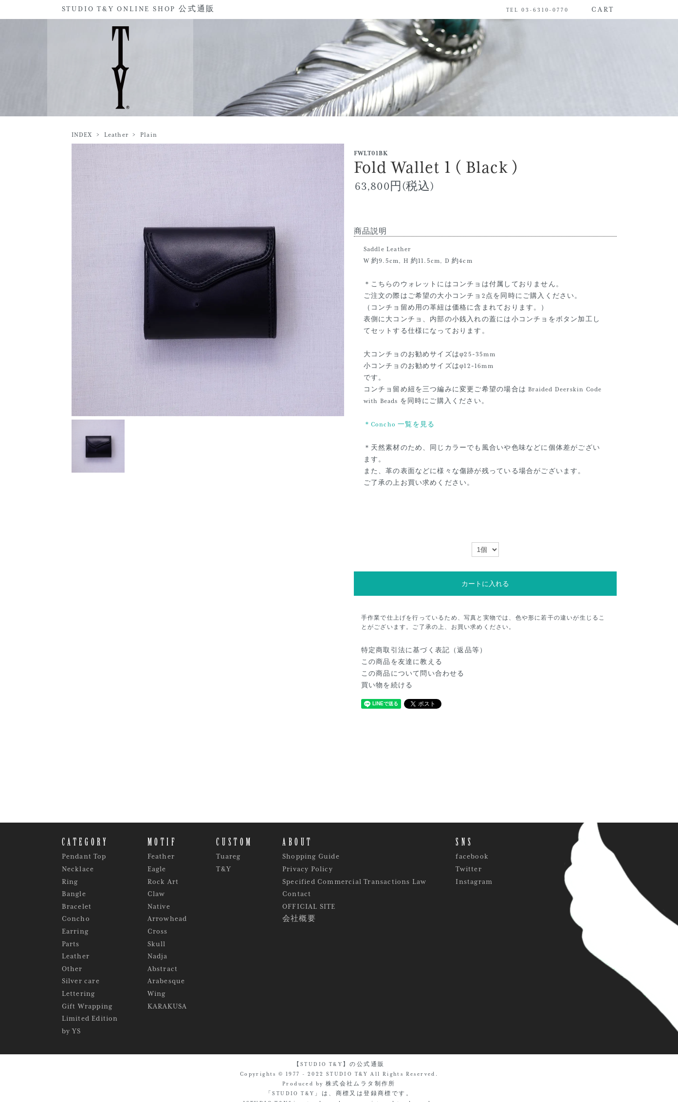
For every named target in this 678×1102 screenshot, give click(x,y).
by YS (71, 1031)
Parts (71, 944)
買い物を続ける (387, 685)
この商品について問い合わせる (413, 673)
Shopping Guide (311, 856)
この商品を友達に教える (401, 662)
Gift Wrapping (87, 1006)
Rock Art (163, 881)
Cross (157, 931)
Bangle (74, 894)
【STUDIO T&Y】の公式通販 (339, 1064)
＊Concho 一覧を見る (399, 424)
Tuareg (228, 856)
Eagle (156, 869)
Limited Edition (90, 1018)
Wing (156, 993)
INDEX (82, 134)
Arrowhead (167, 918)
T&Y (223, 869)
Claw (156, 894)
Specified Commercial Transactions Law (354, 881)
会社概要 (299, 918)
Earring (75, 931)
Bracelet (77, 906)
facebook (472, 856)
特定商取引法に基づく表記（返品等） (424, 650)
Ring (70, 881)
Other (72, 969)
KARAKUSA (167, 1006)
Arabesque (166, 981)
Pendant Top (84, 856)
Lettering (78, 993)
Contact (296, 894)
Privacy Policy (307, 869)
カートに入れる (485, 584)
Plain (148, 134)
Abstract (162, 969)
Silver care (81, 981)
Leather (116, 134)
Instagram (474, 881)
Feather (161, 856)
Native (158, 906)
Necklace (78, 869)
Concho (76, 918)
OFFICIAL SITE (309, 906)
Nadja (157, 956)
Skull (156, 944)
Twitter (468, 869)
